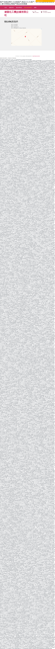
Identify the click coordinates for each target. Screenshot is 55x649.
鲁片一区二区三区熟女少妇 (4, 497)
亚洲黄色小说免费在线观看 (29, 497)
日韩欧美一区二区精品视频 (33, 377)
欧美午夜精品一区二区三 (38, 411)
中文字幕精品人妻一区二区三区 (31, 617)
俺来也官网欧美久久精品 (10, 241)
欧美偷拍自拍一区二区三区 (13, 152)
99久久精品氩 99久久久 (42, 212)
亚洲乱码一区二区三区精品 (10, 369)
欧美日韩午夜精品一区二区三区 (18, 236)
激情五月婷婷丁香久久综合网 (47, 497)
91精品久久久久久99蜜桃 (50, 145)
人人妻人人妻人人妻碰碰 (9, 94)
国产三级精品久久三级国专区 (39, 476)
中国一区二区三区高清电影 (49, 129)
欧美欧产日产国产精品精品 (8, 157)
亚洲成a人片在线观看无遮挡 (6, 346)
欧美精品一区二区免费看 (43, 596)
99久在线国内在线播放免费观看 (17, 513)
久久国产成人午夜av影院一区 (7, 79)
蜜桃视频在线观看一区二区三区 (22, 322)
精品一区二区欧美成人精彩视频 (18, 70)
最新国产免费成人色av (39, 162)
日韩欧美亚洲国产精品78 (12, 621)
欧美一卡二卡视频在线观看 (50, 340)
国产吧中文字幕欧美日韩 (40, 205)
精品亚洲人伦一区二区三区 (40, 217)
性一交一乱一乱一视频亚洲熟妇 (25, 504)
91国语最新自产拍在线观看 (5, 265)
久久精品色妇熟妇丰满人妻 (31, 159)
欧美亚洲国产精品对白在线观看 (20, 147)
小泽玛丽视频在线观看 (44, 292)
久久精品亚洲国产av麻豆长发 (33, 164)
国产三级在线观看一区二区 (25, 397)
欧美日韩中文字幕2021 (26, 307)
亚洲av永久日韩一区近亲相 (38, 154)
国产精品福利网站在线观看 (46, 286)
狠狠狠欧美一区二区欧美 (37, 295)
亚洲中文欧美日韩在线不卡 (27, 172)
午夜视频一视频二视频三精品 (43, 396)
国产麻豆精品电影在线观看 (14, 488)
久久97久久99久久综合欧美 (34, 555)
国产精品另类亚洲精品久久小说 (29, 158)
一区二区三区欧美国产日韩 (34, 223)
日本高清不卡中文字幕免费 (9, 330)
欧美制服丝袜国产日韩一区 (19, 451)
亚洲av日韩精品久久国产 (46, 225)
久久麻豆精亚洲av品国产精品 (35, 120)
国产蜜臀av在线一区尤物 (21, 61)
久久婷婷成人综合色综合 (5, 151)
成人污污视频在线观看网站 (41, 119)
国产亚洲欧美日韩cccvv (43, 76)
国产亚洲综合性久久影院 (29, 543)
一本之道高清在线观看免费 (38, 590)
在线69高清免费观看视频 (51, 644)
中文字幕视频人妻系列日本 (26, 478)
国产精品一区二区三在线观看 (36, 182)
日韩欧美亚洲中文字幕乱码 (36, 292)
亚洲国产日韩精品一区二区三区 (37, 575)
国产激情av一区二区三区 (7, 285)
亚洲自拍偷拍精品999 (13, 82)
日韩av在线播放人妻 (20, 76)
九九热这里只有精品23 (10, 501)
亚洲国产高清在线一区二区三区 (11, 90)
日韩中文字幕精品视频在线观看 (12, 60)
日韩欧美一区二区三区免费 (48, 562)
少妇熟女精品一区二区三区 (29, 633)
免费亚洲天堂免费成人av (23, 431)
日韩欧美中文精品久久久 (10, 141)
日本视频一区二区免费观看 (6, 124)
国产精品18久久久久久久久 (22, 260)
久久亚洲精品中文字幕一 (22, 471)
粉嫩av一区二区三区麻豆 (10, 475)
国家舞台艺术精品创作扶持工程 (32, 125)
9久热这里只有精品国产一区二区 (7, 143)
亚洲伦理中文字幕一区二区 (24, 644)
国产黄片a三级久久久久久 (51, 333)
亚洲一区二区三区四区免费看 (47, 586)
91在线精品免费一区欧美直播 (26, 166)
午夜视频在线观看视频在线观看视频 (22, 170)
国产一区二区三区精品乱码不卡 (6, 377)
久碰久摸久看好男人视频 (14, 254)
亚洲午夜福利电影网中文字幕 (38, 304)
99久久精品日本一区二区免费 (37, 460)
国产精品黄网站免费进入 (36, 498)
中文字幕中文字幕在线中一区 (29, 590)
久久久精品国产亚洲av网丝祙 (34, 321)
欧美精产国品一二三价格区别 (7, 343)
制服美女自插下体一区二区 (45, 510)
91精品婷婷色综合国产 (24, 553)
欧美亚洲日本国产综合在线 (50, 200)
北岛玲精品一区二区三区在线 (41, 511)
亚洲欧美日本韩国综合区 (45, 455)
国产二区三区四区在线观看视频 (11, 83)
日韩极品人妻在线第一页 (23, 308)
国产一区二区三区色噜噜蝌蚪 (34, 596)
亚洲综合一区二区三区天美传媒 (30, 259)
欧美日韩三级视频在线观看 (16, 81)
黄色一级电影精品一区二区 (18, 292)
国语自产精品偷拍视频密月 (11, 512)
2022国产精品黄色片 (32, 148)
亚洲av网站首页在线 (36, 178)
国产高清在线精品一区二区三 (45, 126)
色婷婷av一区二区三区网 (19, 64)
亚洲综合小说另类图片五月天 (15, 377)
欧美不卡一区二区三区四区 (42, 343)
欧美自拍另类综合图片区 (40, 214)
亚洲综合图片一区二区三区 (4, 310)
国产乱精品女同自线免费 (49, 139)
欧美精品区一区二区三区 (17, 348)
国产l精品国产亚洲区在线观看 (9, 328)
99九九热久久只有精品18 (33, 627)
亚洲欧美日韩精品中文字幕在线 (39, 347)
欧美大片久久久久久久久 (39, 566)
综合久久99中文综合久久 (46, 134)
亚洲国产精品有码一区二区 (48, 176)
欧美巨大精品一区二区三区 (5, 400)
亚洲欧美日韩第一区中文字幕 (23, 592)
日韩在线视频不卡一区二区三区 (10, 539)
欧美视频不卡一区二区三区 (28, 332)
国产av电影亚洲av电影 (45, 146)
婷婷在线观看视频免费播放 (8, 66)
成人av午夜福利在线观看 (43, 637)
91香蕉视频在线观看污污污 (25, 376)
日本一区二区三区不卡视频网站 (25, 405)
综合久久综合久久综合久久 (29, 241)
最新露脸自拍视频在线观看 (33, 175)
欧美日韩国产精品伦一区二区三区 (31, 310)
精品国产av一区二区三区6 (20, 90)
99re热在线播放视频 (24, 81)
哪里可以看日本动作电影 (19, 485)
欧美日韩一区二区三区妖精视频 (9, 331)
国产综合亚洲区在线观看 (26, 428)
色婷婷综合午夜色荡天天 (47, 373)
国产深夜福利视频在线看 (5, 221)
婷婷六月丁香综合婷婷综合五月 (24, 242)
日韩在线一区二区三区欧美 (38, 461)
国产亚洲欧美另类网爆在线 (17, 303)
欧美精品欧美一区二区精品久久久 (45, 412)
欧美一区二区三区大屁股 (16, 143)
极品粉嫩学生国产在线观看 (18, 96)
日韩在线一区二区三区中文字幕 (11, 244)
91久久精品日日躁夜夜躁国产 (23, 133)
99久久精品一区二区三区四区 (30, 632)
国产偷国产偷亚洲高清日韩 (22, 265)
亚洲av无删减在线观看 (30, 563)
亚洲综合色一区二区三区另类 (46, 227)
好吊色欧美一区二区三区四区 (37, 551)
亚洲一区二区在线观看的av (29, 420)
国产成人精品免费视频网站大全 (40, 413)
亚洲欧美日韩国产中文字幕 (37, 409)
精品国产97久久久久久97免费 (11, 235)
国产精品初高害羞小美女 (25, 91)
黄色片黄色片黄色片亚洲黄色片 (37, 262)
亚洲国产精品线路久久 (33, 324)
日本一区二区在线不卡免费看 (36, 455)
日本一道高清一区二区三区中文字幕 (19, 135)
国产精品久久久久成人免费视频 (48, 581)
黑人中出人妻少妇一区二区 (11, 451)
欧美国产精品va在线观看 (25, 211)
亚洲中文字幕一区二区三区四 (4, 319)
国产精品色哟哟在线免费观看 (43, 284)
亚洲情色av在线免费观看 (39, 233)
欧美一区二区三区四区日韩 (22, 159)
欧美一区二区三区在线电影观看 (24, 555)
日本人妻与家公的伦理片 (17, 226)
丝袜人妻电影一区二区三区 (29, 551)
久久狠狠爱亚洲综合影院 (38, 165)
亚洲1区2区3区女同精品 (44, 451)
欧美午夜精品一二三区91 (46, 379)
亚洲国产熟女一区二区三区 (35, 388)
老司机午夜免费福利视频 (13, 381)
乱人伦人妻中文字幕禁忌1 (25, 145)
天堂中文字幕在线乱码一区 (50, 309)
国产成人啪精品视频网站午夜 (21, 466)
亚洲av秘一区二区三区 (42, 464)
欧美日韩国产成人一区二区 (21, 235)
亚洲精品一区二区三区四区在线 (39, 424)
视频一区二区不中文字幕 (11, 421)
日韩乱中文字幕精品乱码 (33, 91)
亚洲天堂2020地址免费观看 (26, 326)
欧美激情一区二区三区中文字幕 (29, 138)
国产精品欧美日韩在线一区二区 (36, 228)
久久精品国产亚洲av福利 (50, 489)
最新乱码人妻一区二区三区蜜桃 (16, 367)
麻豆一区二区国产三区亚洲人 (13, 159)
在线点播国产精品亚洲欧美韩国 (21, 468)
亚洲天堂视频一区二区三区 (50, 390)
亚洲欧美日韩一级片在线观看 (21, 128)
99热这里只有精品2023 (7, 242)
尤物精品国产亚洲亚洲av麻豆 (4, 246)
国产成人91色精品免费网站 (33, 229)
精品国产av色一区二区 (39, 171)
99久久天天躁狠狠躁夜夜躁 (29, 255)
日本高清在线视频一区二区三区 (26, 473)
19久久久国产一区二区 (28, 287)
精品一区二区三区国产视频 (34, 264)
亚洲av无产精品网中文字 (16, 119)
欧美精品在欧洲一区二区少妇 (19, 134)
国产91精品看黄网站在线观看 (21, 177)
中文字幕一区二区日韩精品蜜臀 (39, 334)
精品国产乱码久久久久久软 (31, 583)
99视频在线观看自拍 (30, 149)
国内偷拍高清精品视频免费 (38, 161)
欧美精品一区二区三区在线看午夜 (38, 373)
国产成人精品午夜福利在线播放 (29, 325)
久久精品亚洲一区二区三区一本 (47, 316)
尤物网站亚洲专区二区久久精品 (16, 86)
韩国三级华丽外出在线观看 (47, 567)
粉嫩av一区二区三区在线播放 (21, 286)
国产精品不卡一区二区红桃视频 (50, 179)
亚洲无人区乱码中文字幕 (38, 128)
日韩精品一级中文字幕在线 (15, 171)
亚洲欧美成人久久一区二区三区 (42, 312)
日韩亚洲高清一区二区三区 (32, 252)
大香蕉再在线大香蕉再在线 (28, 261)
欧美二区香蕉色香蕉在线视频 (9, 422)
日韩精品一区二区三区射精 (44, 287)
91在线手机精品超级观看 (32, 119)
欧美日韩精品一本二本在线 (13, 201)
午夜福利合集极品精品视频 (29, 244)
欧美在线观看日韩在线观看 (12, 215)
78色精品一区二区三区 (11, 99)
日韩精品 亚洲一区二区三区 (46, 315)
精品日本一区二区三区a (42, 475)
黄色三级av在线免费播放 (16, 483)
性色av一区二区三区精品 (9, 71)
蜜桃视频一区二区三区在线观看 (29, 141)
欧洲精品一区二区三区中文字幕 (49, 98)
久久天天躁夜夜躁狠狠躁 (49, 372)
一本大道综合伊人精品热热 (10, 633)
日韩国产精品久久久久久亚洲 (19, 335)
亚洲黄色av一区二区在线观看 (26, 212)
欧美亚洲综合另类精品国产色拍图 (9, 409)
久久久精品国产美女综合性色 (39, 68)
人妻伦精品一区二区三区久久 (38, 89)
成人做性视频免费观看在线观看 (36, 495)
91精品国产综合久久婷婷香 (31, 88)
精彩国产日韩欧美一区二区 (35, 247)
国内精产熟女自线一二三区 (47, 575)
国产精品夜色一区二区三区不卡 (43, 499)
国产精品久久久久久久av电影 (44, 208)
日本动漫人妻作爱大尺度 (51, 425)
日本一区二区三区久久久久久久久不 (38, 508)
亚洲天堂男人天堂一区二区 (20, 375)
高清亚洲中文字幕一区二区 (44, 299)
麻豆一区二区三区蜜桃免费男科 (35, 97)
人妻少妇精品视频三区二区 (20, 244)
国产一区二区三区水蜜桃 (46, 642)
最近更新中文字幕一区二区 (19, 99)
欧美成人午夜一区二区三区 (31, 122)
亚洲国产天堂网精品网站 (48, 471)
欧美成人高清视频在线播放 (32, 300)
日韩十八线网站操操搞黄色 (21, 418)
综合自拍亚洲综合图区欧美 (13, 340)
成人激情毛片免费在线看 (39, 159)
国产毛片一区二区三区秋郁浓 (34, 62)
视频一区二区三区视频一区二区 (16, 300)
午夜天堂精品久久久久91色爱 (5, 493)
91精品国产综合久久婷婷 (5, 322)
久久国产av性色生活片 (39, 646)
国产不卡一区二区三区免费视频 (29, 256)
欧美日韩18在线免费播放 (47, 329)
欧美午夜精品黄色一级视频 (24, 137)
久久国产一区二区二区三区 (37, 126)
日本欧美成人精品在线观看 (38, 626)
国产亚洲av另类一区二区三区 (38, 545)
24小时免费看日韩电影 (13, 543)
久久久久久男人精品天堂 (28, 366)
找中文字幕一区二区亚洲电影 (37, 543)
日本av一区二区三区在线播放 (24, 339)
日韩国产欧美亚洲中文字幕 (30, 176)
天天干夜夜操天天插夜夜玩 (28, 370)
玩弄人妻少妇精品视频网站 (8, 515)
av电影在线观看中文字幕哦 (39, 341)
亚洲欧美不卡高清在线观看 (30, 471)
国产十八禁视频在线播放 (21, 60)
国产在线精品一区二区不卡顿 (14, 616)
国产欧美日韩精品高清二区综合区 (44, 80)
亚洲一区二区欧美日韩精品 (30, 327)
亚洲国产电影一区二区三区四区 (18, 576)
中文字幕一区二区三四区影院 (14, 122)
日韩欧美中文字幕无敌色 (7, 169)
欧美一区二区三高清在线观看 (48, 82)
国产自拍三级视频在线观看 (14, 175)
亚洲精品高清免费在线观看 (44, 97)
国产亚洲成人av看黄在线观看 (14, 221)
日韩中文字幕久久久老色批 (48, 77)
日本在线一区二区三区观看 (22, 224)
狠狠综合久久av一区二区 (9, 348)
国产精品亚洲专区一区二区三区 (21, 205)
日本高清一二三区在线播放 (49, 88)
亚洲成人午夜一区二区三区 (42, 169)
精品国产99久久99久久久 (35, 430)
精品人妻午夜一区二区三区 (5, 381)
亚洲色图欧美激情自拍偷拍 (50, 116)
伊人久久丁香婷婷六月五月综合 (34, 248)
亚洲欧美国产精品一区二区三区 (42, 547)
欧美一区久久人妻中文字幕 (28, 299)
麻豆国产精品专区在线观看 (6, 74)
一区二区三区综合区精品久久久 (8, 211)
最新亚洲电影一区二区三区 (49, 140)
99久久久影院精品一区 (44, 121)
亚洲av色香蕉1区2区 (26, 541)
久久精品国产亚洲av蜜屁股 (27, 472)
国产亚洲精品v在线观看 (5, 542)
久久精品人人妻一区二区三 (8, 145)
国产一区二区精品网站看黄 (24, 648)
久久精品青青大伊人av (43, 485)
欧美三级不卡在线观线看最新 (46, 449)
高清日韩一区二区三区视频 (24, 399)
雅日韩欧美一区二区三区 (20, 509)
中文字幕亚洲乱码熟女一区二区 (30, 450)
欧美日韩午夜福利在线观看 (32, 384)
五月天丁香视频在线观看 (20, 82)
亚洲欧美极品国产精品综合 (46, 630)
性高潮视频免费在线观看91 (12, 565)
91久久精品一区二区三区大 (7, 204)
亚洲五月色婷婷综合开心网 (13, 566)
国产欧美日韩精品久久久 (12, 476)
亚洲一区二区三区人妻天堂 (38, 146)
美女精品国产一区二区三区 (35, 412)
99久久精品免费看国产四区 (45, 591)
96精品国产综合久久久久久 (41, 249)
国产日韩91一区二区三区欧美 (15, 596)
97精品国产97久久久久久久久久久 (19, 126)
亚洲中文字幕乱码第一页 (25, 229)
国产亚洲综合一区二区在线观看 (36, 367)
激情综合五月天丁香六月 (5, 76)
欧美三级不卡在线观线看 (36, 537)
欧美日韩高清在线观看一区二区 (24, 314)
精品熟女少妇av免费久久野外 (17, 71)
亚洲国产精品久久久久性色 (11, 455)
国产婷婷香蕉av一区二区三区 (7, 119)
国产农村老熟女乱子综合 (4, 621)
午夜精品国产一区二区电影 (15, 98)
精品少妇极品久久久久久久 (5, 224)
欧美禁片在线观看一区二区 (23, 116)
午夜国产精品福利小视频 (19, 495)
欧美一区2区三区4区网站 (19, 323)
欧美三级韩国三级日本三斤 (26, 482)
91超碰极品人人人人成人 (17, 627)
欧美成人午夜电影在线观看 (28, 168)
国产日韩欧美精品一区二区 (49, 414)
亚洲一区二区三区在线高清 (47, 133)
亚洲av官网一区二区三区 (15, 77)
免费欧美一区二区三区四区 (10, 464)
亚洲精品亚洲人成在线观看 (38, 135)
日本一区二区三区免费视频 (27, 73)
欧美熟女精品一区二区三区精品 (7, 372)
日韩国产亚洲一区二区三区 (13, 69)
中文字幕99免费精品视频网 (18, 173)
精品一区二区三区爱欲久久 (48, 450)
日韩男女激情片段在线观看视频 (5, 382)
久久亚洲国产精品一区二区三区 (34, 643)
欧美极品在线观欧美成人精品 (7, 324)
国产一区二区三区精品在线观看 (47, 401)
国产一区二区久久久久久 (28, 136)
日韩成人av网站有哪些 (18, 283)
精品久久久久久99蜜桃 (43, 621)
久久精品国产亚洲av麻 (41, 457)
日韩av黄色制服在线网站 (12, 128)
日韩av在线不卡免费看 (28, 246)
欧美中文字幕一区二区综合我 (9, 172)
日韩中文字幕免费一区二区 (13, 146)
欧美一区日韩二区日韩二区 (13, 149)
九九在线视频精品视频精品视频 (38, 416)
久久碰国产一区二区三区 (15, 285)
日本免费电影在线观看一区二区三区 (16, 482)
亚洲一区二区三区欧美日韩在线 (9, 332)
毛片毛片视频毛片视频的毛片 (49, 322)
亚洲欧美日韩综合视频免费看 (15, 179)
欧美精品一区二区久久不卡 (19, 498)
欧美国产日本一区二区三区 (41, 548)
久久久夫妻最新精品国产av (22, 461)
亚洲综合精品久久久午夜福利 (35, 510)
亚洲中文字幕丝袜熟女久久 (31, 74)
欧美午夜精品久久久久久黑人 (28, 144)
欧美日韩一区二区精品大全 (21, 347)
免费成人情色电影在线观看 (14, 312)
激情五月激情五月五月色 (29, 477)
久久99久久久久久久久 (20, 178)
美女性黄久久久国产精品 (39, 74)
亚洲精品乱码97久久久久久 (28, 385)
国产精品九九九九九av (22, 589)
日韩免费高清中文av (34, 374)
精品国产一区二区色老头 (21, 154)
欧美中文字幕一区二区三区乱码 (47, 540)
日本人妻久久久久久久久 (48, 347)
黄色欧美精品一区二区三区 (27, 430)
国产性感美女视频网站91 (17, 515)
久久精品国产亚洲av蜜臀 (48, 583)
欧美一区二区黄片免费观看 (49, 415)
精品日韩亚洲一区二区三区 (28, 76)
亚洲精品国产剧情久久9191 (44, 342)
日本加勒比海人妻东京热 (50, 511)
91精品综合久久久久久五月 (4, 260)
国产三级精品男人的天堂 (25, 237)
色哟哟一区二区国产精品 (6, 304)
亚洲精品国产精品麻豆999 (8, 481)
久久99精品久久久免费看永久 (42, 489)
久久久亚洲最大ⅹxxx (28, 90)
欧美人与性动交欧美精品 (49, 290)
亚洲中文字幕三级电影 (22, 77)
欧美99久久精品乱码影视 (20, 243)
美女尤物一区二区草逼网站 (8, 137)
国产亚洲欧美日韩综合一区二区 (12, 61)
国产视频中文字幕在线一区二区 (16, 229)
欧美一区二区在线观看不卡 (8, 648)
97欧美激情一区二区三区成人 (13, 395)
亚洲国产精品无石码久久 (42, 419)
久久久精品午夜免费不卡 (17, 125)
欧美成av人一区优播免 (38, 389)
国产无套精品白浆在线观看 (27, 330)
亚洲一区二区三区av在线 (15, 242)
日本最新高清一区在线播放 (50, 475)
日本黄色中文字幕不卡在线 (29, 316)
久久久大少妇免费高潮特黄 (41, 298)
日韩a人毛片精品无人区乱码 (17, 547)
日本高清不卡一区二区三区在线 (36, 330)
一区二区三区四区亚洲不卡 (45, 313)
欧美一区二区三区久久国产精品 (25, 382)
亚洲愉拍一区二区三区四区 (30, 347)
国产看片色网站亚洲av (43, 386)
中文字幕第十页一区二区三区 (34, 428)
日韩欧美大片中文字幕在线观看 (48, 304)
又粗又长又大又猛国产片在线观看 (14, 140)
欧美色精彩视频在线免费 (48, 648)
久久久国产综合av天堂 (32, 289)
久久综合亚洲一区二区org (10, 216)
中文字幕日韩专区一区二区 (32, 214)
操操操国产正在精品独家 (37, 319)
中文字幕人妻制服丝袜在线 (21, 161)
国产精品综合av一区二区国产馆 (50, 496)
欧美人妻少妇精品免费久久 (27, 283)
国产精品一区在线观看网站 (46, 202)
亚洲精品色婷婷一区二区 (49, 119)
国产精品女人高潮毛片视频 (8, 307)
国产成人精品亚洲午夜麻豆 (10, 552)
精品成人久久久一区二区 (5, 309)
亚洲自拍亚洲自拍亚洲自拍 (33, 318)
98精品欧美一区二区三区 (6, 175)
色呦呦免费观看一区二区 (15, 494)
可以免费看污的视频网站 (32, 245)
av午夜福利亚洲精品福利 (39, 429)
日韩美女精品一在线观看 (5, 638)
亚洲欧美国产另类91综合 (30, 165)
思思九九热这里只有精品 (7, 258)
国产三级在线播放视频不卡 (17, 94)
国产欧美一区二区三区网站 (18, 174)
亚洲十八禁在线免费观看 (36, 287)
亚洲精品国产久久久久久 (51, 213)
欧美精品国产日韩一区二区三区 (23, 312)
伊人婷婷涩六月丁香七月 (45, 495)
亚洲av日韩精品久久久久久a (26, 174)
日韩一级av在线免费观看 (11, 323)
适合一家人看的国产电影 (32, 98)
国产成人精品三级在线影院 (44, 174)
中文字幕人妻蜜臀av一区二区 (32, 152)
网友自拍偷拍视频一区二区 (34, 163)
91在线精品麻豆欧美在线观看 (16, 643)
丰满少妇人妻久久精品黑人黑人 (24, 285)
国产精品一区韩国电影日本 (10, 306)
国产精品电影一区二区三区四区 (12, 426)
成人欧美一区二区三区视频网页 (7, 500)
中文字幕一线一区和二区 (7, 592)
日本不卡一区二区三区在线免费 (44, 251)
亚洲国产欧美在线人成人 (45, 549)
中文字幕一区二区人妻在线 (8, 220)
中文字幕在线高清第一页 (36, 408)
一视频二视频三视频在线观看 (17, 129)
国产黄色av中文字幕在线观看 (48, 476)
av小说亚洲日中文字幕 (43, 226)
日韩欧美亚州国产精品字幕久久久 (25, 628)
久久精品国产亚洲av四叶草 (29, 574)
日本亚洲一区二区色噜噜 (5, 431)
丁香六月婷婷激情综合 (37, 493)
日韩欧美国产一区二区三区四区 (47, 296)
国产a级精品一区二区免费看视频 (10, 287)
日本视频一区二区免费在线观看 (42, 258)
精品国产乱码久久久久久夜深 (18, 68)
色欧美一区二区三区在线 (34, 550)
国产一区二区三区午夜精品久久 (47, 543)
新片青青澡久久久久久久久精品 (27, 591)
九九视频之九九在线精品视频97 (20, 316)
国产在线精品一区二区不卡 (48, 553)
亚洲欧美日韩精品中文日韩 (25, 264)
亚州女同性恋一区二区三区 (34, 487)
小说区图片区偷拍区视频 (11, 385)
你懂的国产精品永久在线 (33, 66)
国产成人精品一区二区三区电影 (26, 320)
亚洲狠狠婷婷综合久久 (48, 117)
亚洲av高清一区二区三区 (44, 645)
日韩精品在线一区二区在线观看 (32, 322)
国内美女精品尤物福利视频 (16, 153)
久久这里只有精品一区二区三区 (13, 131)
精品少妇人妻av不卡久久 (5, 65)
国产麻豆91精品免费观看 (23, 74)
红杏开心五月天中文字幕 (36, 338)
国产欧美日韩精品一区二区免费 (9, 202)
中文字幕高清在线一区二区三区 (7, 156)
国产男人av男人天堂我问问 (31, 622)
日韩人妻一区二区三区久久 (18, 502)
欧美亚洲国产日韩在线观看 (45, 408)
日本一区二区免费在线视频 (37, 168)
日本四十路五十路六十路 (34, 220)
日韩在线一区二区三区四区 (40, 414)
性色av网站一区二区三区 (32, 133)
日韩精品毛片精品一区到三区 (32, 167)
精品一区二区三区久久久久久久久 (48, 148)
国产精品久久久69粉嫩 (40, 337)
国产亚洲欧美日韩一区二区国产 (39, 206)
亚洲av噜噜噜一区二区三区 (16, 368)
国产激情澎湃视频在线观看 (32, 646)
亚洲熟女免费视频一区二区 (5, 543)
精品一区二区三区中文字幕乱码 (36, 156)
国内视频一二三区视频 (32, 345)
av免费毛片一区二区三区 (20, 83)
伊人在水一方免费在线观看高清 (47, 486)
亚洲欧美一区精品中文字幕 (31, 130)
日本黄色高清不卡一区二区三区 (49, 214)
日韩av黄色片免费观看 (22, 398)
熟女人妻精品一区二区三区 (34, 216)
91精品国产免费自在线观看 (8, 585)
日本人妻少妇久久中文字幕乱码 (46, 577)
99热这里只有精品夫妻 (15, 564)
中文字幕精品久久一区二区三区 (22, 167)
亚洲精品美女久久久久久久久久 (22, 151)
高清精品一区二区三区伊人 (5, 488)
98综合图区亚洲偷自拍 (34, 166)
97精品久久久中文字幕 (19, 580)
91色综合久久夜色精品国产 (38, 225)
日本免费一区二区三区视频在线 (40, 209)
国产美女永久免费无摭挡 (13, 630)
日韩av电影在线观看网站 (12, 284)
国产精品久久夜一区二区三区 (44, 62)
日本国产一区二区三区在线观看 (40, 221)
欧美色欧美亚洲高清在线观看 (5, 482)
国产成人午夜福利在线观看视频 (12, 178)
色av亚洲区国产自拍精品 (32, 395)
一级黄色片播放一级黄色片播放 (44, 427)
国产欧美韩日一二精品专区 (13, 167)
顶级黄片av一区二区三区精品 (45, 631)
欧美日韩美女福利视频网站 (30, 315)
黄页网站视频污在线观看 (42, 166)
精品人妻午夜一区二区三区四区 (42, 153)
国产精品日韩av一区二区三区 (24, 333)
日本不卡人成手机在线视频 (48, 305)
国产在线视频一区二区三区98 (37, 559)
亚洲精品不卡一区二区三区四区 (23, 131)
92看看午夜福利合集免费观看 (7, 637)
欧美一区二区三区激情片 (31, 72)
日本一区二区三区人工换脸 (32, 117)
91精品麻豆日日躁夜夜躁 (41, 125)
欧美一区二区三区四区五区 (7, 378)
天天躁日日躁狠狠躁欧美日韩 (11, 373)
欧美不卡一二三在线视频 (20, 138)
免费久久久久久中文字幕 (13, 151)
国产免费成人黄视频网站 (28, 83)
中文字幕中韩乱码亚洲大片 (20, 385)
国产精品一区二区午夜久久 (17, 478)
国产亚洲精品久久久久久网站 (14, 514)
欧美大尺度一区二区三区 (17, 80)
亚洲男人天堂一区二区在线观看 (9, 155)
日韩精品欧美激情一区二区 (10, 96)
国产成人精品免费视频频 (40, 395)
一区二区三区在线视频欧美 (31, 162)
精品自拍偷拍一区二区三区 (23, 72)
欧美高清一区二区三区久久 (22, 413)
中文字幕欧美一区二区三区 (37, 401)
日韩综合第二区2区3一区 (48, 68)
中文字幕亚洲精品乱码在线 (16, 163)
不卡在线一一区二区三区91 (37, 635)
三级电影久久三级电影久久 (27, 587)
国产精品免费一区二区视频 (13, 319)
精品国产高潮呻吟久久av (14, 622)
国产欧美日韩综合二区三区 (22, 407)
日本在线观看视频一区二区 (16, 403)
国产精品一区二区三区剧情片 (28, 146)
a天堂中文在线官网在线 (21, 474)
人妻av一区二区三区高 (37, 426)
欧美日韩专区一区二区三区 (17, 220)
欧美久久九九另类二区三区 (36, 313)
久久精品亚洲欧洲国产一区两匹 (19, 262)
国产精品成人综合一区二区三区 (37, 172)
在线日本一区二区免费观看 (40, 305)
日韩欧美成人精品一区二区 (44, 432)
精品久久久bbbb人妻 (7, 127)
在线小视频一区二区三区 (32, 84)
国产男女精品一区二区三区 (9, 62)
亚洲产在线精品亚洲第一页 (26, 336)
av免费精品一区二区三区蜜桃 (41, 380)
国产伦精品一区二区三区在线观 (26, 94)
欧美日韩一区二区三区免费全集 (15, 572)
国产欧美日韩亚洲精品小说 (12, 302)
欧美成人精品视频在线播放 (42, 378)
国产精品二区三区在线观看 (23, 646)
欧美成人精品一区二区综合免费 (14, 298)
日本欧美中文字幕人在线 (15, 252)
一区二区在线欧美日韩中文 (14, 315)
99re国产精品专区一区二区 (32, 414)
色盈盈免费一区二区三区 (27, 284)
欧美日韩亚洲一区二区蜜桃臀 (44, 331)
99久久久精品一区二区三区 (14, 180)
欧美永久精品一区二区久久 (19, 554)
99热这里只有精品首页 (12, 205)
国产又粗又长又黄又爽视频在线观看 (28, 68)
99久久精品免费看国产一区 (49, 587)
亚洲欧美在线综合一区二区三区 (42, 79)
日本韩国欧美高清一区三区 (44, 248)
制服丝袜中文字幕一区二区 (23, 180)
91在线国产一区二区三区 (48, 407)
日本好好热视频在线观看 (16, 372)
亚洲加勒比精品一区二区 (39, 148)
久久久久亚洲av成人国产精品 (27, 96)
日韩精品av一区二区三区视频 (18, 552)
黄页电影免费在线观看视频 (39, 450)
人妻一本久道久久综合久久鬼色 (41, 240)
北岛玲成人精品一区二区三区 (9, 160)
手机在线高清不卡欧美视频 (14, 579)
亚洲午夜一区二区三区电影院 (22, 384)
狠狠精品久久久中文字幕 (43, 404)
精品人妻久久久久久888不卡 (16, 169)
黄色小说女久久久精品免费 (4, 619)
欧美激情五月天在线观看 (9, 253)
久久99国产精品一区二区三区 (18, 647)
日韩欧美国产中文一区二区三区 (29, 422)
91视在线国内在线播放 (40, 463)
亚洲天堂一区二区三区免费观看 (49, 310)
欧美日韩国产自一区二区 (9, 303)
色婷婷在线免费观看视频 (34, 478)
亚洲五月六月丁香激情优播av (13, 239)
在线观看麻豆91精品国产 (21, 632)
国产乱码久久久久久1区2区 (19, 490)
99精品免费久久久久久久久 (17, 344)
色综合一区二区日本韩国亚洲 (42, 377)
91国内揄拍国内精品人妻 (9, 234)
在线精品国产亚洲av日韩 (32, 400)
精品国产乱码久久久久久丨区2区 (21, 165)
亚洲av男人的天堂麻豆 (50, 598)
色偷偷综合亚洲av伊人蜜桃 (47, 452)
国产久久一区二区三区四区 (21, 401)
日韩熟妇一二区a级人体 (24, 153)
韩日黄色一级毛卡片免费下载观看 (49, 232)
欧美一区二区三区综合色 (37, 633)
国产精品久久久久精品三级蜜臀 (24, 204)
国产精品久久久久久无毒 (46, 118)
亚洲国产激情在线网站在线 (50, 63)
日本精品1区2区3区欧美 (14, 95)
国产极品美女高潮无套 (25, 337)
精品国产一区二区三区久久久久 (18, 545)
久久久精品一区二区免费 (50, 470)
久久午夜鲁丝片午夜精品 (48, 488)
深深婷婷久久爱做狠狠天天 (36, 142)
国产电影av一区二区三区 (4, 411)
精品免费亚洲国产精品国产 (12, 424)
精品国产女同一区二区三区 (47, 422)
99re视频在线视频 (15, 618)
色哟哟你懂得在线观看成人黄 (14, 414)
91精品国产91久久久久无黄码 (6, 333)
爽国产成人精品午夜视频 (28, 178)
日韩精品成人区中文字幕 (12, 341)
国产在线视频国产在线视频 (10, 452)
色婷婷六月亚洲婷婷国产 (34, 558)
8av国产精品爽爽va (24, 125)
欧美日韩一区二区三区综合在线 (11, 93)
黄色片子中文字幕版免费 (17, 157)
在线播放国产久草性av (28, 313)
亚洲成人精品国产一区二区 (28, 409)
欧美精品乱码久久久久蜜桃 (42, 578)
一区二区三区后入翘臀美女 (8, 81)
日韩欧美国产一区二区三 (33, 593)
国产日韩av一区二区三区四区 (49, 141)
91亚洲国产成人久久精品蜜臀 (19, 132)
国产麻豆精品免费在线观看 (47, 574)
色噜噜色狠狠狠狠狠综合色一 (37, 99)
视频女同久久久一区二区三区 (34, 402)
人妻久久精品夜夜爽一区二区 (19, 202)
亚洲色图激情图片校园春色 (4, 391)
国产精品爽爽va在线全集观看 (27, 462)
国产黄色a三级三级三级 (35, 557)
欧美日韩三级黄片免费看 (4, 341)
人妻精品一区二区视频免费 (24, 345)
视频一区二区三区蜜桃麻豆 (14, 318)
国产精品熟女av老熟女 (34, 212)
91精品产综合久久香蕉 (19, 284)
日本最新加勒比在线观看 (19, 144)
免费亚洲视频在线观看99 (22, 540)
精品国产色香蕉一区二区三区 (6, 289)
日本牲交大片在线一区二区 (26, 120)
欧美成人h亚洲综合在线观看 (50, 381)
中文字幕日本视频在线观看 (4, 465)
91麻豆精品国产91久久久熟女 (14, 504)
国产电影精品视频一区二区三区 (41, 60)
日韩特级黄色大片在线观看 (40, 391)
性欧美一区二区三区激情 (14, 230)
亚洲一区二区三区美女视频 (47, 484)
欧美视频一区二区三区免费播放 (19, 141)
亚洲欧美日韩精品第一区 (35, 94)
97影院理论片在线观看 (4, 154)
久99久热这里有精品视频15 (47, 181)
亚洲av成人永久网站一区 (42, 145)
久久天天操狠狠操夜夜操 (41, 139)
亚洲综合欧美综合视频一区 (14, 583)
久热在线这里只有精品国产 (19, 338)
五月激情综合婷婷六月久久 (15, 249)
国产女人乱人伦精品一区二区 (6, 339)
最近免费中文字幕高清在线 (41, 151)
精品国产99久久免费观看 (10, 75)
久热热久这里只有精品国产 (49, 459)
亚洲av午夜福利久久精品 (18, 120)
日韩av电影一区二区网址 (27, 490)
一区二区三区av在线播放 (29, 161)
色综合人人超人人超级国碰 (39, 536)
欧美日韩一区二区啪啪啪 (18, 216)
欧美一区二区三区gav (7, 511)
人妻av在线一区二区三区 (44, 142)
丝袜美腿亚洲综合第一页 (40, 310)
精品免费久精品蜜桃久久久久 (43, 643)
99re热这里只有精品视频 (24, 492)
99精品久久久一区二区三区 (49, 624)
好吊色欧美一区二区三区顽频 (45, 156)
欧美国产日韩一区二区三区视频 (35, 344)
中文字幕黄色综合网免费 (36, 462)
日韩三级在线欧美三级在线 (40, 130)
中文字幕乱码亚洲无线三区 (42, 211)
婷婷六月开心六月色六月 (30, 398)
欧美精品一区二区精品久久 (36, 631)
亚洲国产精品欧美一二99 (34, 307)
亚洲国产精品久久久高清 (48, 534)
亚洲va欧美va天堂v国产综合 (36, 451)
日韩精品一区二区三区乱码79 (32, 116)
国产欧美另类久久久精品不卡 (47, 456)
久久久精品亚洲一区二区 (15, 204)
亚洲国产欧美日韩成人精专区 (22, 391)
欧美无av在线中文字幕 (16, 84)
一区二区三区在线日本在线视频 (14, 459)
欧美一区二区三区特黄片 (29, 639)
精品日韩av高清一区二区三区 (30, 233)
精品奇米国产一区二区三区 (19, 325)
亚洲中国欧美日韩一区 (48, 467)
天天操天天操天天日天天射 (16, 343)
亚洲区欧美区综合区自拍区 (8, 533)
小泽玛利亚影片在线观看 (12, 165)
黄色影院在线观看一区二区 (8, 578)
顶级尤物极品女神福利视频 (20, 635)
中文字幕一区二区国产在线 (28, 635)
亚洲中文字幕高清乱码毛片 (6, 249)
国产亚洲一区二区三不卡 (4, 379)
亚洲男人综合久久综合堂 (5, 72)
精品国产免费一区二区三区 (13, 406)
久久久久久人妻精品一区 (5, 217)
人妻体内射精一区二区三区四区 (23, 117)
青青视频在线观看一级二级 (30, 413)
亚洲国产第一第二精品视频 (10, 636)
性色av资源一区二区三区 (5, 176)
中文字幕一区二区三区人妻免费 (49, 565)
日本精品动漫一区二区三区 (11, 584)
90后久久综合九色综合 (10, 126)
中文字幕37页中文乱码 (42, 479)
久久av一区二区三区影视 (48, 395)
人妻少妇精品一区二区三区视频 (34, 303)
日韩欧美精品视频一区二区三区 (19, 263)
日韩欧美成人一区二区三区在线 (38, 69)
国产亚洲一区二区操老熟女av (30, 341)
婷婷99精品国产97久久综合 (22, 230)
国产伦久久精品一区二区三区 (42, 573)
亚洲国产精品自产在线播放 (49, 125)
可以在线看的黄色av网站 (23, 171)
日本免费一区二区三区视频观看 (31, 415)
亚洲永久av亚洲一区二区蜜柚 (4, 201)
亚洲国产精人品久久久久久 (11, 396)
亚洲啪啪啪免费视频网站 (13, 322)
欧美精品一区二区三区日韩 (28, 451)
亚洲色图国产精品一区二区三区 (25, 560)
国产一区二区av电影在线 (38, 132)
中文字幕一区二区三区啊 (39, 124)
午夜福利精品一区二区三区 (47, 215)
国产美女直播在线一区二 (41, 129)
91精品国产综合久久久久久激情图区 (7, 80)
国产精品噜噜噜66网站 (33, 63)
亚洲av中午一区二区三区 (34, 64)
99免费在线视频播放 (3, 623)
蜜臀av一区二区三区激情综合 (40, 265)
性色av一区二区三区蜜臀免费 (8, 91)
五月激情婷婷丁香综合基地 (4, 205)
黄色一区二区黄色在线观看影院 (39, 87)
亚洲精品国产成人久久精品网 (37, 118)
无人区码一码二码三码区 (11, 64)
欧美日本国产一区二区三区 (13, 383)
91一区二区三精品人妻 (17, 388)
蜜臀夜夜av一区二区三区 (32, 337)
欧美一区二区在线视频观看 (47, 505)
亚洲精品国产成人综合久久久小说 (42, 180)
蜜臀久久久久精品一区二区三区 (26, 203)
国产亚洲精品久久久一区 (20, 424)
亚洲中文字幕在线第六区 (38, 589)
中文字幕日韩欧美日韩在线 (48, 566)
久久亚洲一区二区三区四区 (42, 164)
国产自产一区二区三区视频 (30, 418)
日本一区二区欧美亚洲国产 (22, 201)
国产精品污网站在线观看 (36, 469)
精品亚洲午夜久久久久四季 (41, 150)
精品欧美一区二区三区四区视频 (18, 533)
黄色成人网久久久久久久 (21, 420)
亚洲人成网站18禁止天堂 (49, 324)
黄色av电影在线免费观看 (24, 427)
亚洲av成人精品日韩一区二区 (5, 398)
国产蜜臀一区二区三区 (25, 148)
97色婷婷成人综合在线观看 (28, 338)
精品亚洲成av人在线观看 (27, 412)
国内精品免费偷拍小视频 (45, 132)
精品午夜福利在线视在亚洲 (15, 562)
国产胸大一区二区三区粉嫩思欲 (44, 336)
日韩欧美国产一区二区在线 (38, 243)
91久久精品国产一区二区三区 (39, 88)
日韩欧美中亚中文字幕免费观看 (39, 141)
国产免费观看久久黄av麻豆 (29, 225)
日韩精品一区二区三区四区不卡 (50, 618)
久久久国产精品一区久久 (47, 509)
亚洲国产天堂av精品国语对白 (49, 231)
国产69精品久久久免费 (28, 486)
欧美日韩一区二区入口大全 (43, 382)
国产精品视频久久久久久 (32, 240)
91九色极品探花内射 (33, 634)
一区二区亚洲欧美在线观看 (46, 138)
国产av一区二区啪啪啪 (25, 513)
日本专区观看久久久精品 (12, 67)
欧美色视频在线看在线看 (26, 66)
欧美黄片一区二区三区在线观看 (27, 568)
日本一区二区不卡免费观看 (37, 297)
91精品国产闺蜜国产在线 (10, 132)
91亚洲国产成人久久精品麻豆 (6, 473)
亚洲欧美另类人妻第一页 (47, 466)
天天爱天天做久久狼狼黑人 (47, 536)
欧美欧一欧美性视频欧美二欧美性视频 (48, 158)
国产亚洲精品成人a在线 (13, 130)
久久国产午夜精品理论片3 (14, 127)
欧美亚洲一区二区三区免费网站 (22, 340)
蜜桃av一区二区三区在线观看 (6, 558)
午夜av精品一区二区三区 (19, 512)
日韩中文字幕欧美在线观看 (33, 285)
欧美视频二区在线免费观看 (46, 70)
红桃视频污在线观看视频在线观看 (21, 563)
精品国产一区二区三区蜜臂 (50, 318)
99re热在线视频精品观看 (4, 227)
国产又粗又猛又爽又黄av (8, 320)
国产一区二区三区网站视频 (49, 127)
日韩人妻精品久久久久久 (40, 459)
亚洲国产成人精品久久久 (35, 71)
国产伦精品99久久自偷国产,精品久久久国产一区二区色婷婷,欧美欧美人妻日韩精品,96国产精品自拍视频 (27, 3)
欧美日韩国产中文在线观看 (14, 493)
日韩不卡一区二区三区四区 (9, 647)
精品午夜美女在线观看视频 (42, 175)
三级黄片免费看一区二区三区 (23, 400)
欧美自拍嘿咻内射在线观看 (19, 317)
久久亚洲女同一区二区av (12, 144)
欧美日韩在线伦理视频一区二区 (39, 471)
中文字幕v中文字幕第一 (3, 60)
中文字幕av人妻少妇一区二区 (36, 591)
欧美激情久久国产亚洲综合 (31, 200)
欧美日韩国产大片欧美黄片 (44, 472)
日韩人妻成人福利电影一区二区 (22, 130)
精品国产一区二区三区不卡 (41, 300)
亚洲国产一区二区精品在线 (49, 421)
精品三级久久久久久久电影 (20, 455)
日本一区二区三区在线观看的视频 (20, 225)
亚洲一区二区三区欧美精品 (9, 237)
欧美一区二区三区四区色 (38, 235)
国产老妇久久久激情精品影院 (11, 580)
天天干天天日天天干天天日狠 (32, 127)
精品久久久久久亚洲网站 (33, 211)
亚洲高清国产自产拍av (20, 146)
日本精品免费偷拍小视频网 (45, 261)
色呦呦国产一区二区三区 (28, 155)
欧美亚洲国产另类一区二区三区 (38, 215)
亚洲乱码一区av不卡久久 (48, 122)
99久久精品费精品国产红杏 (42, 213)
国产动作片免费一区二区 (9, 148)
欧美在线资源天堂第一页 (38, 158)
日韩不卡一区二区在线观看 (23, 217)
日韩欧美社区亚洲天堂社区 (24, 377)
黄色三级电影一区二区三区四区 (44, 178)
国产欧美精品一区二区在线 (14, 398)
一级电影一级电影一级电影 (19, 557)
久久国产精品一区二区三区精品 (32, 81)
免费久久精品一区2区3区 (13, 246)
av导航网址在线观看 (43, 503)
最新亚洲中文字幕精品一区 (5, 82)
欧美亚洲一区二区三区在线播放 (29, 70)
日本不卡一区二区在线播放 (8, 403)
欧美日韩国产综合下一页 (15, 133)
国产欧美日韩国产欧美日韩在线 (16, 473)
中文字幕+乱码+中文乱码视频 (24, 372)
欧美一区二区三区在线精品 (9, 247)
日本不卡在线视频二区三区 (21, 222)
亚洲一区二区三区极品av (44, 203)
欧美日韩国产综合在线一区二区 (27, 452)
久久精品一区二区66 (20, 142)
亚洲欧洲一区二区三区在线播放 (40, 399)
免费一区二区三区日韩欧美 (9, 123)
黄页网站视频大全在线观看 (12, 210)
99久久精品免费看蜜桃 (43, 620)
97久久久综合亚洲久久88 (50, 378)
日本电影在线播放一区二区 (34, 123)
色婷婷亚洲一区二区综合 (41, 63)
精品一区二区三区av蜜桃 (28, 142)
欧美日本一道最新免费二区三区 (25, 324)
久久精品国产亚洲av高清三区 (29, 65)
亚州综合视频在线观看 (44, 539)
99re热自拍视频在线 (8, 163)
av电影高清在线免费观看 (36, 246)
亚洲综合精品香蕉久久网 (39, 224)
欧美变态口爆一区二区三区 (5, 549)
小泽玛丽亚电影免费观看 (17, 223)
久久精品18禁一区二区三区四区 (42, 239)
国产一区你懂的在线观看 (25, 479)
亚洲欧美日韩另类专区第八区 (27, 576)
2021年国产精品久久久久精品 (39, 301)
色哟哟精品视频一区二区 (30, 334)
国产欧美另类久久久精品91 (8, 337)
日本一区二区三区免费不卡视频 (19, 155)
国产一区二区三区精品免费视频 (39, 231)
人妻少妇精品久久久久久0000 (16, 320)
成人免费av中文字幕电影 (15, 248)
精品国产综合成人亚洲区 (8, 513)
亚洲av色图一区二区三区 (39, 329)
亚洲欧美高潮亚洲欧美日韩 (45, 241)
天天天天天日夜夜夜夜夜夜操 (46, 568)
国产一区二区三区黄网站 (17, 97)
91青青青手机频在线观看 (19, 92)
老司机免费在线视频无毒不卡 (47, 551)
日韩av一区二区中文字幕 (43, 94)
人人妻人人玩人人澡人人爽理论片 (40, 200)
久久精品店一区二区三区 (4, 67)
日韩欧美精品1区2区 (38, 219)
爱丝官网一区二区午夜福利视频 (37, 568)
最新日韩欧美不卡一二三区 (25, 157)
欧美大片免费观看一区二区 (13, 88)
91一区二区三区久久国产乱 (7, 393)
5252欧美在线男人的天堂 (29, 416)
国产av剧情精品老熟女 (25, 139)
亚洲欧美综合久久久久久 (36, 76)
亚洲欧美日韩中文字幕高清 (36, 539)
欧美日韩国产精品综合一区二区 (48, 454)
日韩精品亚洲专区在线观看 (26, 328)
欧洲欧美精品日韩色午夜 (41, 91)
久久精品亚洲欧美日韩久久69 (46, 147)
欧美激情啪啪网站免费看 (33, 372)
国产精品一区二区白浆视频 (4, 87)
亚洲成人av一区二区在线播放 (9, 262)
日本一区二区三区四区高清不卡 (19, 160)
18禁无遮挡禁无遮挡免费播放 (24, 163)
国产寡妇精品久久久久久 (7, 179)
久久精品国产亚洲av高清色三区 (33, 340)
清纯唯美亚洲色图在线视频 (4, 334)
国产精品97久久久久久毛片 (12, 401)
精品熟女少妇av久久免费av (12, 509)
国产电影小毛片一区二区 (45, 370)
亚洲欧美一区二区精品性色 (43, 323)
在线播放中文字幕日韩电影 (6, 116)
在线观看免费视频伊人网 (20, 373)
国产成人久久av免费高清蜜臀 (27, 392)
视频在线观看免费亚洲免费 (16, 500)
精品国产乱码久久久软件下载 (30, 209)
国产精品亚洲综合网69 (29, 69)
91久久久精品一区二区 (23, 562)
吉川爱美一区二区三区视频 (11, 134)
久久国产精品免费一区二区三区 (6, 164)
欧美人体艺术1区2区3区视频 (38, 160)
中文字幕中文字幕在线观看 (31, 406)
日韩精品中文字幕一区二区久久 (5, 180)
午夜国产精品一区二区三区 (40, 245)
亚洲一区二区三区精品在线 (20, 158)
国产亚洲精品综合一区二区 (36, 366)
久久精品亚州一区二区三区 (41, 492)
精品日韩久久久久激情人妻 (30, 466)
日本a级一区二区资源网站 (38, 67)
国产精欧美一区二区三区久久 (40, 259)
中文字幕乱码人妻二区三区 (27, 503)
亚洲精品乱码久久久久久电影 (6, 77)
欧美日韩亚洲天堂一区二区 (10, 388)
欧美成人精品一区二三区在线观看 (9, 136)
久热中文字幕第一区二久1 (31, 407)
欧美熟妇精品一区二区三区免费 (18, 307)
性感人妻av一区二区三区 (45, 306)
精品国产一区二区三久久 (24, 394)
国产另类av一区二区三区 (9, 125)
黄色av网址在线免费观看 (43, 430)
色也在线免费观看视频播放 (13, 536)
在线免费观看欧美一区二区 (8, 380)
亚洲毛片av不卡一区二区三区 (22, 162)
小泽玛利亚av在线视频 (13, 209)
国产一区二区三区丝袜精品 (50, 86)
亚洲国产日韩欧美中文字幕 (21, 639)
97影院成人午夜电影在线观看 (25, 223)
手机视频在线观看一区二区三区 (27, 539)
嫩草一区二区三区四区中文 (47, 335)
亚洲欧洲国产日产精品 (33, 129)
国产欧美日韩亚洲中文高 (49, 60)
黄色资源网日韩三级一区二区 (22, 239)
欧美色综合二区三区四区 (23, 538)
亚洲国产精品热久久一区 (38, 449)
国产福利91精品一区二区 (24, 491)
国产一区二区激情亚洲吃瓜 (24, 548)
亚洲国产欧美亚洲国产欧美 (17, 336)
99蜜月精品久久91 (48, 152)
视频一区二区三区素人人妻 (16, 463)
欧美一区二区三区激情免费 (49, 131)
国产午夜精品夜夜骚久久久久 (37, 136)
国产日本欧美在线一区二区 (21, 624)
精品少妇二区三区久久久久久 (43, 557)
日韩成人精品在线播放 (45, 149)
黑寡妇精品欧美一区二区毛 (46, 61)
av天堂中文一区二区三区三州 (29, 93)
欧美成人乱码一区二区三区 (30, 128)
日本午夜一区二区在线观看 (26, 71)
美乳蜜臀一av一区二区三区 (47, 135)
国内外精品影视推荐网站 (9, 510)
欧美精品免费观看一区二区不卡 (32, 239)
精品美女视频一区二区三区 (38, 335)
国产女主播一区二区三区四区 (43, 321)
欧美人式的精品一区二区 (35, 342)
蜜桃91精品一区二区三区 (46, 243)
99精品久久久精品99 (17, 78)
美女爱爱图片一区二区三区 (6, 95)
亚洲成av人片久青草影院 (11, 411)
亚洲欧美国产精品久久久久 (20, 449)
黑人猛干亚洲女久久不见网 (41, 309)
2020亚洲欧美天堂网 (3, 469)
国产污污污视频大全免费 (21, 630)
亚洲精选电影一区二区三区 (19, 118)
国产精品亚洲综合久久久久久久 (32, 489)
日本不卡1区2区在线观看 (33, 333)
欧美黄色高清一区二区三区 (38, 181)
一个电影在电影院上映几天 (11, 635)
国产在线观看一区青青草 (4, 284)
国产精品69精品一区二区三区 (29, 449)
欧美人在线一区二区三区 (42, 204)
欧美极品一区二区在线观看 (36, 503)
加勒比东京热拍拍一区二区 (41, 116)
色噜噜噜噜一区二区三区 (24, 346)
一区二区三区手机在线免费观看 (41, 400)
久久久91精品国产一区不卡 (24, 561)
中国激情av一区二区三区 (50, 550)
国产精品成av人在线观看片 (30, 301)
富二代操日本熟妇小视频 (19, 621)
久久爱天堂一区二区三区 (12, 465)
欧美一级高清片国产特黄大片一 (37, 486)
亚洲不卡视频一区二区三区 (33, 572)
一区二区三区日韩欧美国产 (11, 563)
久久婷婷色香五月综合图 (47, 201)
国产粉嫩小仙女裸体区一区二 (36, 134)
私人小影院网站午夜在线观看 (17, 66)
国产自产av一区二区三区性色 (20, 454)
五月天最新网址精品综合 (45, 210)
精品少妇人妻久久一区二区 (37, 149)
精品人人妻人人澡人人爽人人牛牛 (27, 508)
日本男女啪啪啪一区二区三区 (30, 468)
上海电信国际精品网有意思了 (17, 182)
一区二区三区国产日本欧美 (44, 317)
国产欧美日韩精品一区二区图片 (46, 569)
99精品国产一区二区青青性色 (16, 240)
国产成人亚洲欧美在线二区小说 (16, 371)
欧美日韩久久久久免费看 (44, 647)
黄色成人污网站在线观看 (15, 538)
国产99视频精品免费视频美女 (22, 258)
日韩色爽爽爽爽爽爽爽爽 (5, 294)
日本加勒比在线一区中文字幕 (29, 231)
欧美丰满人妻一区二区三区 (6, 300)
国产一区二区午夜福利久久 (28, 262)
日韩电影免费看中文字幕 (9, 182)
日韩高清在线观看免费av (5, 496)
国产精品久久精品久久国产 (5, 595)
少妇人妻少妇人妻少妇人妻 (7, 345)
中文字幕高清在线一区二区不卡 (45, 222)
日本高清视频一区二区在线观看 (17, 321)
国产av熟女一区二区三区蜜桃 (15, 561)
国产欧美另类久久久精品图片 (26, 121)
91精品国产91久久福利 (13, 259)
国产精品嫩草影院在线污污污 (40, 417)
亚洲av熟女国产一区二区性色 (25, 247)
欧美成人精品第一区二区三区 (31, 538)
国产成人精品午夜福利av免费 (16, 63)
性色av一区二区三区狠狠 (5, 315)
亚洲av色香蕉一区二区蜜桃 (46, 255)
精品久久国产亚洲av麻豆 (36, 502)
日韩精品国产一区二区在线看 (17, 430)
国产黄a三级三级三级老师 (24, 404)
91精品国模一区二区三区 (43, 247)
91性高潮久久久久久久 (48, 242)
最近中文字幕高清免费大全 (34, 504)
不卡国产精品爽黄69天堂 (25, 643)
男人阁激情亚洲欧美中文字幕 (39, 77)
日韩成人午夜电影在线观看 (46, 375)
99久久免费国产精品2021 (48, 95)
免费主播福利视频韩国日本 (20, 67)
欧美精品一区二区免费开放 (38, 255)
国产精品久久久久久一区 (19, 85)
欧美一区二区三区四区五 (34, 641)
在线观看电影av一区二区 (23, 564)
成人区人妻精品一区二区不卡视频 (12, 117)
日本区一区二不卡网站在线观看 (14, 644)
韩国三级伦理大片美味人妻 (33, 139)
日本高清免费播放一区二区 (38, 256)
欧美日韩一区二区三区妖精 (29, 474)
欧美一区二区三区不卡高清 (51, 169)
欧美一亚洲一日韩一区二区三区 (42, 170)
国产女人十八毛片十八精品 (44, 628)
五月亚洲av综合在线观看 (35, 90)
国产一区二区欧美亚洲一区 (44, 246)
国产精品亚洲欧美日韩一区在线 (9, 135)
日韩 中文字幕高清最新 (24, 79)
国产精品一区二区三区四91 (16, 491)
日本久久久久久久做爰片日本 (15, 293)
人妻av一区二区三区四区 (34, 78)
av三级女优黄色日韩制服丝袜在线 (9, 147)
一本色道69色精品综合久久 (45, 257)
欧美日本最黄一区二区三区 (46, 319)
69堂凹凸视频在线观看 (26, 464)
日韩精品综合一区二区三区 (35, 203)
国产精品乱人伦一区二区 (21, 176)
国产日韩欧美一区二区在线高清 (40, 308)
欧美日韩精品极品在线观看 (19, 342)
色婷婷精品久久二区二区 (15, 598)
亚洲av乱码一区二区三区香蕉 (37, 501)
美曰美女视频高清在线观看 (9, 226)
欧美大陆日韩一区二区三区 (22, 232)
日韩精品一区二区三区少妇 (11, 317)
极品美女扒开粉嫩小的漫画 (33, 346)
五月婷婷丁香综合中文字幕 (13, 497)
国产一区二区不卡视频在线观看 (23, 395)
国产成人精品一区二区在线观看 (29, 411)
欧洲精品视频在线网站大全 (29, 544)
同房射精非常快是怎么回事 (5, 505)
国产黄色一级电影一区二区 (40, 553)
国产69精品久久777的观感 (30, 77)
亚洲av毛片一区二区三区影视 (14, 400)
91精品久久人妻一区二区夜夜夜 (48, 69)
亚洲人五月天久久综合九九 (35, 208)
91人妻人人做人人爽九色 (24, 245)
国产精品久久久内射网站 (22, 642)
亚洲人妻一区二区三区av (9, 264)
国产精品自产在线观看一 (26, 216)
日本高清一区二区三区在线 (26, 402)
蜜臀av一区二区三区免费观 (38, 93)
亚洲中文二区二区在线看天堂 (26, 208)
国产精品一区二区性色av (22, 415)
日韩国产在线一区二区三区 (7, 240)
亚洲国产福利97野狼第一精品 (29, 82)
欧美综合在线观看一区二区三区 (32, 573)
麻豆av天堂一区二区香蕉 (48, 556)
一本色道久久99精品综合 (28, 126)
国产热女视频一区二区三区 (47, 639)
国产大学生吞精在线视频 (41, 322)
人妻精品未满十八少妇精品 (34, 157)
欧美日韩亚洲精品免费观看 (44, 207)
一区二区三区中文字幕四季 (48, 72)
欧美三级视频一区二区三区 (13, 310)
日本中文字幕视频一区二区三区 (44, 90)
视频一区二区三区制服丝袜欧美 (46, 168)
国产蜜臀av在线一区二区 (21, 497)
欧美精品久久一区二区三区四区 (38, 420)
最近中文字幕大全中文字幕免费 (31, 205)
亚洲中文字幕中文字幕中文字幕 (11, 286)
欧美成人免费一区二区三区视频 (47, 128)
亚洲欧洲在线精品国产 (11, 490)
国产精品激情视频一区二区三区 (30, 421)
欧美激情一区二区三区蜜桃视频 (40, 95)
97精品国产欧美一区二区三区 (12, 154)
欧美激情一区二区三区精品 (8, 84)
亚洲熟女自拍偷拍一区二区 (14, 124)
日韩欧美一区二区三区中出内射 (37, 173)
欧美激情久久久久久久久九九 (6, 479)
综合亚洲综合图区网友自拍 (44, 73)
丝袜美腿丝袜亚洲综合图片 (6, 150)
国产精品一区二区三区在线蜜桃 (34, 251)
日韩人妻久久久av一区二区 (45, 633)
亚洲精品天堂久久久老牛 (19, 392)
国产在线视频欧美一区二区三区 (19, 546)
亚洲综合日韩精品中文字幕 (23, 598)
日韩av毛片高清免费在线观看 (18, 73)
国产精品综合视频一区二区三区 (14, 542)
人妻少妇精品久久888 (46, 563)
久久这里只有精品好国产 (11, 85)
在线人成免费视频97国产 (47, 263)
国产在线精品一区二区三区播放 (50, 245)
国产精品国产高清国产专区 (16, 345)
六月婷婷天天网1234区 (24, 371)
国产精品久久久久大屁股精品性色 (34, 404)
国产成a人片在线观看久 (42, 216)
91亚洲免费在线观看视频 (41, 340)
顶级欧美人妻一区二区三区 (36, 261)
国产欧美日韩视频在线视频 (44, 546)
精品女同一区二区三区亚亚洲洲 (9, 296)
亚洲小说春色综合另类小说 (47, 160)
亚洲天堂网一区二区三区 (4, 215)
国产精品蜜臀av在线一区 (27, 296)
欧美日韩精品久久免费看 (33, 242)
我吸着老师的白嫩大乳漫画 (17, 386)
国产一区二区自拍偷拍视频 (21, 302)
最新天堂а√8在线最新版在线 (22, 617)
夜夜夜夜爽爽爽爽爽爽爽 (43, 428)
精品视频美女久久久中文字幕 (42, 78)
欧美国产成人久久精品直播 (32, 290)
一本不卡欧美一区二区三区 (31, 232)
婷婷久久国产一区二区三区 (35, 482)
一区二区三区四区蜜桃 (35, 75)
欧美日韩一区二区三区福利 (24, 483)
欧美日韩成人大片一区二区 (11, 485)
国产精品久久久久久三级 (47, 159)
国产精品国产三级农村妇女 (9, 174)
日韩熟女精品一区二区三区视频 (29, 509)
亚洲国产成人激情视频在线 (26, 570)
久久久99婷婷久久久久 (6, 413)
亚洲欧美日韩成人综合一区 (25, 97)
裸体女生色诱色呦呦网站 (17, 203)
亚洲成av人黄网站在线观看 (8, 559)
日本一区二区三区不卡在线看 (20, 287)
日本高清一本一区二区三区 (46, 219)
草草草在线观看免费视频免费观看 (24, 248)
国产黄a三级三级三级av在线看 (5, 540)
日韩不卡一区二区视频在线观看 (43, 229)
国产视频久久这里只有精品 (30, 638)
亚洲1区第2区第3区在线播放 (29, 454)
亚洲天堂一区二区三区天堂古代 (26, 629)
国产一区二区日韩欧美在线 (13, 391)
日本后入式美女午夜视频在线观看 (43, 288)
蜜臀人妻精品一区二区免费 (31, 431)
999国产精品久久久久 (18, 425)
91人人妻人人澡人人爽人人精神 (10, 200)
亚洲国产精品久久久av (30, 493)
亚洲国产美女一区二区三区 (47, 224)
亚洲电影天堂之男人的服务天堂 (37, 83)
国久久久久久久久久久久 (46, 626)
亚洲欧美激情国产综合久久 (28, 99)
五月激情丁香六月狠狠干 (31, 221)
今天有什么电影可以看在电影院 (37, 320)
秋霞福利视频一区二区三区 (28, 498)
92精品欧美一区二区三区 (26, 344)
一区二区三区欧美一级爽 (16, 245)
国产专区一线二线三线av (13, 484)
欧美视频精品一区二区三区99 (29, 160)
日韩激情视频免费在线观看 (49, 137)
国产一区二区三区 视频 (25, 129)
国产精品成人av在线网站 (32, 143)
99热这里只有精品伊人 (24, 300)
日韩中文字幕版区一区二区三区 (39, 82)
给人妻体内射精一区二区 (9, 535)
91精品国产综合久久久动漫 (8, 428)
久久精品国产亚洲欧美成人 (22, 334)
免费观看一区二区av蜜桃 (42, 220)
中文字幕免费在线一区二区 (32, 171)
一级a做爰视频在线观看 (37, 325)
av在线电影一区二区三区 (40, 143)
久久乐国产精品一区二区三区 (16, 213)
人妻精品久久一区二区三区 (4, 167)
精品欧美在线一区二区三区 (16, 453)
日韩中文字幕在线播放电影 (14, 290)
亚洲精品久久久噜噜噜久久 (37, 236)
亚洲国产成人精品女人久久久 (41, 542)
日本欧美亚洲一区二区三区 (48, 420)
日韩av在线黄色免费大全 (8, 463)
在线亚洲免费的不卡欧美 (7, 507)
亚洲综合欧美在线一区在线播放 (42, 333)
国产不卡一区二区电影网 (48, 538)
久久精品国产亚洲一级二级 (18, 503)
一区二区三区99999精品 (9, 166)
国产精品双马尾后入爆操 (9, 472)
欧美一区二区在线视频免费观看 (38, 452)
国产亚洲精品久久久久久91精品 (7, 618)
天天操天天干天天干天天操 (24, 179)
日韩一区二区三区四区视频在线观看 (5, 598)
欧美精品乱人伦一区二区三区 (46, 411)
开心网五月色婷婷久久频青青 (5, 504)
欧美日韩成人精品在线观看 (24, 164)
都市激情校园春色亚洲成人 (42, 307)
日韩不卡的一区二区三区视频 (7, 483)
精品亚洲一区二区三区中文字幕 (14, 217)
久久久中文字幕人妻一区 (50, 485)
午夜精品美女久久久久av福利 (39, 201)
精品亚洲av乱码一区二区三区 (49, 87)
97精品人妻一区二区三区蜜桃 (11, 299)
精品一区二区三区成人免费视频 (49, 337)
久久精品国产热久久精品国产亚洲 (20, 231)
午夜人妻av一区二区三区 (24, 463)
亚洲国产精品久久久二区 (22, 315)
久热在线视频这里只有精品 (6, 573)
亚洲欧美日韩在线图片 (46, 65)
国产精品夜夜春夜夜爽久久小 (19, 633)
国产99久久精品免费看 (8, 640)
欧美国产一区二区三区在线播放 (32, 180)
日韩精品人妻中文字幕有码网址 (27, 537)
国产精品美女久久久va (17, 62)
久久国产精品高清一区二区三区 (9, 256)
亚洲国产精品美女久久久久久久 (19, 460)
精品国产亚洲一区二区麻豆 (32, 238)
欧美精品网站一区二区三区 (42, 410)
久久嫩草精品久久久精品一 (46, 235)
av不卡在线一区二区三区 (27, 485)
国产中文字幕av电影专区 (29, 401)
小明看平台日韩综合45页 (49, 260)
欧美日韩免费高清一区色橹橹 (46, 172)
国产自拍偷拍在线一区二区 (14, 407)
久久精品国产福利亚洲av (38, 138)
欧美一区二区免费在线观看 (39, 263)
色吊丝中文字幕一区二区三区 (13, 311)
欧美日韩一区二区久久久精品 (29, 235)
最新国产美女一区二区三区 (48, 424)
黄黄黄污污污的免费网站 (45, 228)
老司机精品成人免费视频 (27, 75)
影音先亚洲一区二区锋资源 (21, 209)
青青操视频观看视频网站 (29, 61)
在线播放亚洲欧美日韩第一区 (25, 481)
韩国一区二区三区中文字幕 (48, 238)
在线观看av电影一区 (51, 643)
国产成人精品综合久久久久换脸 (40, 406)
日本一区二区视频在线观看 (26, 388)
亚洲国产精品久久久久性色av (13, 227)
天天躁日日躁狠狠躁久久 (35, 73)
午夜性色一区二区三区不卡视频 (24, 175)
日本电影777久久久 (29, 222)
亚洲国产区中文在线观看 (9, 73)
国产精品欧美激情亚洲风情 (27, 291)
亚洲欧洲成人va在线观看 (27, 64)
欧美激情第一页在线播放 (9, 129)
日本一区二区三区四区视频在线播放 (42, 595)
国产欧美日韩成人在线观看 (35, 226)
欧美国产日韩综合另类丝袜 (37, 370)
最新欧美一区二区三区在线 (17, 166)
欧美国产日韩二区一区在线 (42, 348)
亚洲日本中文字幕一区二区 (6, 230)
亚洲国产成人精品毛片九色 (45, 96)
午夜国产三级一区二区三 (23, 122)
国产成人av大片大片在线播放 (39, 407)
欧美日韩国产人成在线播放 (27, 396)
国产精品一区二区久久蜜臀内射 (7, 213)
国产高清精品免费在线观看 (32, 79)
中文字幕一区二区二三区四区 (42, 293)
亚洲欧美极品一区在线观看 (4, 311)
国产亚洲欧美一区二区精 (46, 67)
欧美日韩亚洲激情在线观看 (42, 478)
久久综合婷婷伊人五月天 (22, 618)
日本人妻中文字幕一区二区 (49, 221)
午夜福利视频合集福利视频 (47, 93)
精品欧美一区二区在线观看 (19, 172)
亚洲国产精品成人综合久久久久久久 (48, 256)
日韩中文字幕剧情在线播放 (21, 465)
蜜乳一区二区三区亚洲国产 (40, 137)
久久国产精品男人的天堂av (33, 86)
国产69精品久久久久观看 (31, 505)
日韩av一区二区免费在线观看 (11, 89)
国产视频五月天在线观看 (41, 167)
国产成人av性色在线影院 (25, 123)
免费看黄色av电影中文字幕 (34, 204)
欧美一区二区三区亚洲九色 (46, 325)
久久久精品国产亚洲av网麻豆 (19, 305)
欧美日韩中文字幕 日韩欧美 (35, 85)
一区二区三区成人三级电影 (43, 75)
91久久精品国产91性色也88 (6, 212)
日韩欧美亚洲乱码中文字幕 (14, 116)
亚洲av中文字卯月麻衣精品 (22, 149)
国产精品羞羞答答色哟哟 (21, 301)
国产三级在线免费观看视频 (21, 87)
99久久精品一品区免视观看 (40, 634)
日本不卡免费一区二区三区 (42, 81)
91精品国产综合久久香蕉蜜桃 (14, 641)
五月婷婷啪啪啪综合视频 (46, 83)
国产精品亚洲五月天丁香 (18, 452)
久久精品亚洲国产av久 (24, 169)
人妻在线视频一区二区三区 (28, 118)
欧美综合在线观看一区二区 (13, 309)
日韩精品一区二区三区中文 (50, 209)
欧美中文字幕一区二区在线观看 (11, 219)
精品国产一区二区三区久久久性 (19, 241)
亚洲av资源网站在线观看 (26, 253)
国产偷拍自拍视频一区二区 (7, 208)
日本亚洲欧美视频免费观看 (6, 98)
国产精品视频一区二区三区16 (17, 428)
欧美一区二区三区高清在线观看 (16, 479)
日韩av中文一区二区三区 (19, 396)
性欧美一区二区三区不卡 (31, 488)
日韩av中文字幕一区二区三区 (48, 143)
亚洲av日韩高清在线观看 (35, 323)
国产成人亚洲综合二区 (35, 396)
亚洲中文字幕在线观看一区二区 (26, 367)
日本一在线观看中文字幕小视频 (8, 97)
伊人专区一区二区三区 (21, 65)
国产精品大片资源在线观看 (22, 406)
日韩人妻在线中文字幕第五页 (48, 465)
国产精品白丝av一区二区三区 (28, 375)
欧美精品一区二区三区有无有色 (25, 378)
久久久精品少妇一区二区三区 (4, 347)
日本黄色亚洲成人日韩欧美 (6, 538)
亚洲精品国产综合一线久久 (46, 501)
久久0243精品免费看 (35, 392)
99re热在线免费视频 (45, 477)
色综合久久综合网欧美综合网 (36, 306)
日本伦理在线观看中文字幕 (38, 302)
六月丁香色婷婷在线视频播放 (4, 566)
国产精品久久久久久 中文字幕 (32, 170)
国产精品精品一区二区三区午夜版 (11, 243)
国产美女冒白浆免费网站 (7, 367)
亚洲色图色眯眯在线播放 (49, 91)
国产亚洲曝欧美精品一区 (14, 540)
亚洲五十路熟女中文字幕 (42, 64)
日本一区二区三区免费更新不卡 (13, 384)
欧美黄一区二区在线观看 (40, 538)
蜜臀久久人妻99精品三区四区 (23, 582)
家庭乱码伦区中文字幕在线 (44, 120)
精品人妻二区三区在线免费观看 (33, 169)
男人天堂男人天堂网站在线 (31, 124)
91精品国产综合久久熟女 (14, 301)
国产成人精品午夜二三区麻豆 (25, 63)
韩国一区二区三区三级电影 (29, 379)
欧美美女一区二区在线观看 (38, 642)
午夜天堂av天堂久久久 (3, 635)
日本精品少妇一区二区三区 (11, 626)
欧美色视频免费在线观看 (26, 331)
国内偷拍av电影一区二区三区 (48, 217)
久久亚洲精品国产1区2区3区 (22, 95)
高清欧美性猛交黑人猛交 (41, 66)
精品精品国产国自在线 (33, 314)
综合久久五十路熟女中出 (25, 640)
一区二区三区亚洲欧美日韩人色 (33, 491)
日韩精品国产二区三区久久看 (12, 222)
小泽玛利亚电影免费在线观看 (12, 142)
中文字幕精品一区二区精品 (34, 343)
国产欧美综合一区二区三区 (41, 571)
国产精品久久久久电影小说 (24, 393)
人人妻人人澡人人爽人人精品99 (31, 294)
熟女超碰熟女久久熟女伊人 (32, 394)
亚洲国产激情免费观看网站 (40, 494)
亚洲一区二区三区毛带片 (47, 233)
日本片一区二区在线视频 (10, 460)
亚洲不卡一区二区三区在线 (10, 263)
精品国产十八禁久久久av (22, 221)
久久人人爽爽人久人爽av (18, 228)
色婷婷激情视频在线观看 (9, 203)
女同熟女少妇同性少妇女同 (42, 86)
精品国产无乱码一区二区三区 (38, 563)
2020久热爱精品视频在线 (36, 647)
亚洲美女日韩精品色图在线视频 (29, 132)
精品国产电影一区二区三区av (23, 214)
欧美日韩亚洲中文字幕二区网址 (15, 382)
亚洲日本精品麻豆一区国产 (9, 173)
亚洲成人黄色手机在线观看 (26, 80)
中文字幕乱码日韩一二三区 (42, 453)
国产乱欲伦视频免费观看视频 (31, 265)
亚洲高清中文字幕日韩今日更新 (14, 431)
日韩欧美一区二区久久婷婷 (25, 453)
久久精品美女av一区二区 (42, 381)
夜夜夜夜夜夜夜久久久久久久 (40, 467)
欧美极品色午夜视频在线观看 (47, 589)
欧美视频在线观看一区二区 (5, 329)
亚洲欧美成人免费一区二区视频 (15, 346)
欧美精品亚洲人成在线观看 (26, 432)
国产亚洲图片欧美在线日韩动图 (50, 413)
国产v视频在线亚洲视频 (26, 637)
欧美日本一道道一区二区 (34, 405)
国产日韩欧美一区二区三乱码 (34, 481)
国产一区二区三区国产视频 (42, 561)
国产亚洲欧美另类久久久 (41, 397)
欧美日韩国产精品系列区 (38, 65)
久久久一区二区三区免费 (13, 257)
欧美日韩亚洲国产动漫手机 (12, 567)
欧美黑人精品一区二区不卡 (38, 70)
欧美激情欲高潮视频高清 (13, 474)
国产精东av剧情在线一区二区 (18, 462)
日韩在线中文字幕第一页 (35, 425)
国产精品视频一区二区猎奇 (37, 61)
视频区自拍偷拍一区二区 (47, 171)
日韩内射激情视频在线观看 (14, 329)
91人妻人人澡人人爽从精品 (4, 170)
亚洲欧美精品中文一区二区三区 (31, 260)
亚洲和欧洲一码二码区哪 (46, 398)
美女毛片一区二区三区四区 (46, 173)
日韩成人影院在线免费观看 (42, 594)
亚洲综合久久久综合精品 (22, 319)
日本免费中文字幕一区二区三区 (29, 626)
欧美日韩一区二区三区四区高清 (47, 234)
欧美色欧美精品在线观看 (43, 85)
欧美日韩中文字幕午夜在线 (23, 238)
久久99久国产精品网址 (16, 380)
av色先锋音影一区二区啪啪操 (39, 579)
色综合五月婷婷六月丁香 (30, 181)
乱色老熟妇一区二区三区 (28, 207)
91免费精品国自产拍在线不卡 (6, 550)
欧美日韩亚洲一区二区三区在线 (19, 544)
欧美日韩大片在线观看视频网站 (22, 534)
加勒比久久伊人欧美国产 (27, 510)
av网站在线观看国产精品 (46, 99)
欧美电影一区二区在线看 (28, 134)
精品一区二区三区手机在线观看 (31, 511)
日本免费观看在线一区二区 (42, 123)
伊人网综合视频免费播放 (40, 84)
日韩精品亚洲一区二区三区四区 (6, 492)
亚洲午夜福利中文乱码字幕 (16, 397)
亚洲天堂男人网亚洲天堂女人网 (46, 236)
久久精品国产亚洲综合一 (33, 348)
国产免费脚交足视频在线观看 (8, 344)
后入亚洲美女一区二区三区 (47, 177)
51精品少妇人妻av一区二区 (21, 69)
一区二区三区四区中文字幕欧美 (30, 60)
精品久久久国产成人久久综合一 (6, 561)
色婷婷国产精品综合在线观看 (37, 477)
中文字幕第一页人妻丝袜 (13, 294)
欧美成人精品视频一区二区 (45, 409)
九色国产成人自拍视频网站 (39, 422)
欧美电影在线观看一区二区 (16, 457)
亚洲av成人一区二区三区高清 (16, 337)
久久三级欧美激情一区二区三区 (29, 67)
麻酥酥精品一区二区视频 (40, 98)
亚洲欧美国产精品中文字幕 (9, 78)
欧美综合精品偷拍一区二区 (25, 343)
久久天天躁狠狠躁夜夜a (51, 283)
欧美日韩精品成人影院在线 (41, 117)
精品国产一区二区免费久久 (8, 321)
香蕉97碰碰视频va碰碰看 (50, 641)
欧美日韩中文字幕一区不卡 (21, 89)
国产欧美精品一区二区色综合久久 (34, 250)
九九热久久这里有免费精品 (7, 314)
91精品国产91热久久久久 (19, 458)
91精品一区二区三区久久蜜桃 (10, 118)
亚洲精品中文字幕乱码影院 (38, 202)
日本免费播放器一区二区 (45, 367)
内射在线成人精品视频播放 (40, 122)
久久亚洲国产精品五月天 (35, 580)
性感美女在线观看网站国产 (24, 98)
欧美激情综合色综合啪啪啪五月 (46, 295)
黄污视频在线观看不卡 (25, 321)
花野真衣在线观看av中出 (34, 410)
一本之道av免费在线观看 (24, 143)
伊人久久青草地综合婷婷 (5, 308)
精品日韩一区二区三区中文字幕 (47, 161)
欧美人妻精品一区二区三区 (32, 644)
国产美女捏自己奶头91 (11, 338)
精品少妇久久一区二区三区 (14, 387)
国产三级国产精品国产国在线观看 (24, 616)
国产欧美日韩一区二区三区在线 (38, 456)
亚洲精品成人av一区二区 (20, 210)
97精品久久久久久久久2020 (40, 140)
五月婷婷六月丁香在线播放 (36, 210)
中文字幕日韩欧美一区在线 (50, 457)
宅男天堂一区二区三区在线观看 (25, 78)
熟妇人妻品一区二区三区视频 (38, 484)
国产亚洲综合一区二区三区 (9, 236)
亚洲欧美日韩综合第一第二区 (24, 572)
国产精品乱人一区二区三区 (15, 378)
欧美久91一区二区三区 (13, 76)
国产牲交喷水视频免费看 (30, 95)
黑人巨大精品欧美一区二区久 (11, 207)
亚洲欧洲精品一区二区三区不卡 (44, 291)
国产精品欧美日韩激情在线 (19, 306)
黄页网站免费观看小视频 (25, 86)
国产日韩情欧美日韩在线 (30, 319)
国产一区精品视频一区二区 (28, 621)
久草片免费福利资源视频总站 (21, 181)
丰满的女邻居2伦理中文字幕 (25, 578)
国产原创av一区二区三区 (10, 450)
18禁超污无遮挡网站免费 (12, 574)
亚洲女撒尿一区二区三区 (12, 170)
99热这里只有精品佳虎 (31, 399)
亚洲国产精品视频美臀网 (31, 581)
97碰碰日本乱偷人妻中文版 (8, 336)
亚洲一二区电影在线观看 (5, 152)
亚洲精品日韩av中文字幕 (4, 99)
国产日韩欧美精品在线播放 (12, 489)
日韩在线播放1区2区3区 (14, 461)
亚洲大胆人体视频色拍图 (17, 123)
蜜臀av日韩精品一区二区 (45, 144)
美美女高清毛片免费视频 (15, 389)
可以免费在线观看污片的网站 (41, 617)
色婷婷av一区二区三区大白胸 (48, 130)
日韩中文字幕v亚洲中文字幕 (49, 632)
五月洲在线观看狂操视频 (39, 72)
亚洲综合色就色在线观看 (17, 91)
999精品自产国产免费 (51, 180)
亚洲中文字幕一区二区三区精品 (48, 89)
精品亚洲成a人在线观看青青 (23, 150)
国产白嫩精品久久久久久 (49, 157)
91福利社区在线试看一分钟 (14, 573)
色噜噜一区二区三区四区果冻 (27, 512)
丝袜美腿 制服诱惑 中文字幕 (8, 410)
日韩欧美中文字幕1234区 (47, 431)
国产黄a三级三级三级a (8, 453)
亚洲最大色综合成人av (40, 368)
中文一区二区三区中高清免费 (48, 84)
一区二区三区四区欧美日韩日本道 (7, 394)
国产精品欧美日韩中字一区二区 (27, 173)
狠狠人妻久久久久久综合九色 (42, 311)
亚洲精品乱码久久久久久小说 (34, 253)
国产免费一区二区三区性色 (29, 426)
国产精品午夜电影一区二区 (29, 154)
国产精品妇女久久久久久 (33, 179)
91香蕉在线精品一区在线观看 (25, 62)
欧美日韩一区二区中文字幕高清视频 (20, 200)
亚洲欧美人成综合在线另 (15, 150)
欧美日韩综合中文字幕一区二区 (17, 208)
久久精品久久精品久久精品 (8, 376)
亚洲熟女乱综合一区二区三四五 (47, 297)
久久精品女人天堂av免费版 (4, 250)
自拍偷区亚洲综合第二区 (36, 332)
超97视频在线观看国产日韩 (36, 386)
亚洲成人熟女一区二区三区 (41, 372)
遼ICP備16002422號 (36, 56)
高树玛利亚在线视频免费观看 (9, 139)
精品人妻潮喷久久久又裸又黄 (35, 331)
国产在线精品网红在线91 (41, 339)
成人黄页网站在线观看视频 (28, 575)
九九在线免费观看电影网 (4, 210)
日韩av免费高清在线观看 (46, 559)
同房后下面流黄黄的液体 (31, 217)
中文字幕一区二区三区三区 (37, 227)
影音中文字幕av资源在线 (35, 284)
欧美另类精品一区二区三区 (16, 156)
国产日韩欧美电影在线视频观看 (7, 560)
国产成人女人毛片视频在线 (16, 145)
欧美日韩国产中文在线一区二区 (34, 393)
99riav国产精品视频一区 (20, 299)
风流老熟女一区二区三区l (9, 423)
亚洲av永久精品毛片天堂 (28, 455)
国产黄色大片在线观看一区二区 (22, 152)
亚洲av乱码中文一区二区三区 (42, 640)
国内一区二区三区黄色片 (37, 385)
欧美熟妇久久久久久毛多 (7, 643)
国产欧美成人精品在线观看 (48, 369)
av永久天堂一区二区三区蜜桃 (19, 296)
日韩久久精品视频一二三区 (14, 74)
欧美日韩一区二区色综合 (43, 481)
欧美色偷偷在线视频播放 (44, 469)
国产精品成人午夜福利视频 (11, 261)
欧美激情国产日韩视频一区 (20, 551)
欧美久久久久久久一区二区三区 (11, 623)
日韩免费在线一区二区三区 (7, 397)
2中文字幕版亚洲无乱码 (50, 240)
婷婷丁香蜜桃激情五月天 (23, 124)
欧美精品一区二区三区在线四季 (12, 161)
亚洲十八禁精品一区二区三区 (39, 468)
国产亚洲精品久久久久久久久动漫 (22, 489)
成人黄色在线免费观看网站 (19, 297)
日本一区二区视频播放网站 (32, 514)
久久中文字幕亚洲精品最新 (36, 96)
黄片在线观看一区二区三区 (34, 80)
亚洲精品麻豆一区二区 (30, 562)
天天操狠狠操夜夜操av (36, 299)
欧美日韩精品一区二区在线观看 (8, 627)
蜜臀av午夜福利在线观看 (22, 254)
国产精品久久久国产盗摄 (19, 261)
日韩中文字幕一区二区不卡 (6, 248)
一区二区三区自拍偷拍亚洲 (44, 344)
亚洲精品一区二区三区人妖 (47, 74)
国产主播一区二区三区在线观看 (18, 456)
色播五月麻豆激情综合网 (48, 206)
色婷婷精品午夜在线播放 (5, 312)
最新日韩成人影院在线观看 (19, 409)
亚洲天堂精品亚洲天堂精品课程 (7, 121)
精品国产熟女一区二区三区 (37, 244)
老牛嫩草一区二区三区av (30, 201)
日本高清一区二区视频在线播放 (15, 505)
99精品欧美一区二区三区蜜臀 (20, 93)
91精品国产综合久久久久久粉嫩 (24, 318)
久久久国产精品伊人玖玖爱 (16, 288)
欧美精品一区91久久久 (15, 137)
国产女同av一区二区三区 (41, 346)
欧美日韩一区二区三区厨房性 (18, 472)
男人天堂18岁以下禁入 (40, 534)
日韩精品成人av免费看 (28, 147)
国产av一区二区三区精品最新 (27, 647)
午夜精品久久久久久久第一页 (32, 311)
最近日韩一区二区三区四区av (17, 326)
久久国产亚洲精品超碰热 (28, 373)
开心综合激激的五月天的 (21, 313)
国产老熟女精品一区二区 (36, 222)
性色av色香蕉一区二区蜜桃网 (43, 392)
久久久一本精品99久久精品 (25, 457)
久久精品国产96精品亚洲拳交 (10, 537)
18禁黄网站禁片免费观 (10, 70)
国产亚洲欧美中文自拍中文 (21, 543)
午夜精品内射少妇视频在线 (13, 624)
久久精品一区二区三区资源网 (21, 88)
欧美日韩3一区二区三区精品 (13, 260)
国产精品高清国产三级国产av (21, 565)
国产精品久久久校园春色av (13, 87)
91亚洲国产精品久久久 (25, 303)
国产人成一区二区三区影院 (49, 167)
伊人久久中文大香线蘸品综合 (18, 75)
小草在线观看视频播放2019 (39, 564)
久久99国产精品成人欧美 (30, 177)
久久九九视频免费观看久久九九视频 (38, 369)
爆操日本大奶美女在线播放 (50, 66)
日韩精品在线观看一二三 (21, 257)
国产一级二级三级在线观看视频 (29, 588)
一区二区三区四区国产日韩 (46, 635)
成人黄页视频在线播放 (46, 389)
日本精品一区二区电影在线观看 (29, 584)
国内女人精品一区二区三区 (49, 294)
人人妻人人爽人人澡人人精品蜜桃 (33, 598)
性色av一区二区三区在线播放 (19, 136)
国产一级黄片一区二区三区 (34, 213)
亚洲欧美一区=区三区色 (18, 537)
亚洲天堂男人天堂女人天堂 (25, 500)
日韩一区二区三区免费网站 (28, 369)
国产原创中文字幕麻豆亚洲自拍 (29, 263)
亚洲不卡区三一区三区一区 (5, 572)
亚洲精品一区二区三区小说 (48, 625)
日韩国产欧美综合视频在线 (36, 155)
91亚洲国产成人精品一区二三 (38, 454)
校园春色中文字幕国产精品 (23, 514)
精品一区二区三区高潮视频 (20, 625)
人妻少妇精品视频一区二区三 (23, 127)
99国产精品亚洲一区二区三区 (8, 629)
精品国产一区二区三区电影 (18, 330)
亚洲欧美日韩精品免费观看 (21, 310)
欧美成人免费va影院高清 (7, 494)
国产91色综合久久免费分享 (42, 541)
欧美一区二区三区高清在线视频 (14, 308)
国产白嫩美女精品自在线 (33, 380)
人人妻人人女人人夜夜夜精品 (30, 219)
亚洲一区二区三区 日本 (22, 327)
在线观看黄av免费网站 (27, 317)
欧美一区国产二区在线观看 (29, 89)
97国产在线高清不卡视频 (31, 619)
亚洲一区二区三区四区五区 (51, 166)
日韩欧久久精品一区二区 (20, 366)
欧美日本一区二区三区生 (11, 158)
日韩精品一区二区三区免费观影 (36, 296)
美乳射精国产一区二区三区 (4, 574)
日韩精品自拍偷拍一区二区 (34, 419)
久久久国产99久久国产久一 (32, 150)
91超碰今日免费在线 (4, 424)
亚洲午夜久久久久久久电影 (11, 297)
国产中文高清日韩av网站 (24, 84)
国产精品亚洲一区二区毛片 (32, 463)
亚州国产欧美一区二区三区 (15, 467)
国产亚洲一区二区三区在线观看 (39, 176)
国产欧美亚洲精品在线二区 (33, 145)
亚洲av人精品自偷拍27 (23, 389)
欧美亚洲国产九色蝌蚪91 (6, 209)
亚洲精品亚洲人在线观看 (46, 154)
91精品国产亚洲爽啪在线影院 (45, 366)
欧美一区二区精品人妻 (35, 629)
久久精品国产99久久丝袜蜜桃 (17, 374)
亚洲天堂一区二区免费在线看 (32, 249)
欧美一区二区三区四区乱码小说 (18, 234)
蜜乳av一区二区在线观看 (44, 332)
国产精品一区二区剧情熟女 (6, 171)
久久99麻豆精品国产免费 (36, 636)
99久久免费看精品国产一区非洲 (26, 156)
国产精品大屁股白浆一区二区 (21, 484)
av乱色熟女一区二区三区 (24, 140)
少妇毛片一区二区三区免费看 (4, 644)
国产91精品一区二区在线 (39, 431)
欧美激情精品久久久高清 (27, 557)
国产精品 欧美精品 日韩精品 (32, 548)
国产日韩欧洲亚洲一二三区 (45, 502)
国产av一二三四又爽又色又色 (23, 470)
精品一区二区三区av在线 (32, 137)
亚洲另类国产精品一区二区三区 (23, 311)
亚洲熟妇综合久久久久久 (20, 207)
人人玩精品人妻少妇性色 (50, 400)
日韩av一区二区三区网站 (41, 324)
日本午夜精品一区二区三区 (14, 265)
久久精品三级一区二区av (25, 289)
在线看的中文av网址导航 (15, 592)
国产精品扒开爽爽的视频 (42, 555)
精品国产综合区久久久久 (31, 329)
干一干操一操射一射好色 (43, 303)
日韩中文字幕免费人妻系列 (17, 251)
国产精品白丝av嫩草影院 (45, 136)
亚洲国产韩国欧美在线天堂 (14, 65)
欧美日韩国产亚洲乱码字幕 (42, 597)
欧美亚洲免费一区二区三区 (9, 487)
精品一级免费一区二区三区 (29, 302)
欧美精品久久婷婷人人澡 (42, 598)
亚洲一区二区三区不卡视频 (46, 244)
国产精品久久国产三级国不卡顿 (21, 219)
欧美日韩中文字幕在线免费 (26, 220)
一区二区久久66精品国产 (40, 242)
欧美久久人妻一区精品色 (43, 473)
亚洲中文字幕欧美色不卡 (47, 124)
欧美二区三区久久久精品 (4, 642)
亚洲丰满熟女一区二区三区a (15, 164)
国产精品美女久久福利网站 (50, 374)
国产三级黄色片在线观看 (34, 578)
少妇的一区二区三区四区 (6, 641)
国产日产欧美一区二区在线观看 (38, 92)
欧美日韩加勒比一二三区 (25, 593)
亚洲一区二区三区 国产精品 (10, 412)
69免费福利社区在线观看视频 (27, 92)
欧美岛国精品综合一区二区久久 (46, 385)
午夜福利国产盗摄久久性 (21, 379)
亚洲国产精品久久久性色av (4, 233)
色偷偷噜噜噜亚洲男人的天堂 (9, 231)
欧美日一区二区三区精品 (40, 131)
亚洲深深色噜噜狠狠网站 (49, 387)
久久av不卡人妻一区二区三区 (17, 121)
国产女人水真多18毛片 (35, 291)
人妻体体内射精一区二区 (41, 587)
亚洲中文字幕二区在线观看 (9, 68)
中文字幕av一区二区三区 (40, 238)
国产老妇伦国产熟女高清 (47, 416)
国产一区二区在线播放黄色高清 (27, 292)
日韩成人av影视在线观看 (42, 550)
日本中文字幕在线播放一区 (16, 79)
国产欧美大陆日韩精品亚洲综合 (17, 508)
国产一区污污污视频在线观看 (11, 177)
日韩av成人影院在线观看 (43, 71)
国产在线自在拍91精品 (18, 539)
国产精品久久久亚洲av (17, 264)
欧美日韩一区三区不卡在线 (39, 327)
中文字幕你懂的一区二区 (7, 368)
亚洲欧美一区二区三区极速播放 (14, 72)
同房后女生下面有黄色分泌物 (8, 499)
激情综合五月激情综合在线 (34, 237)
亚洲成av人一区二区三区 (21, 246)
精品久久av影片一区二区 (7, 63)
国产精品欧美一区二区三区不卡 (9, 228)
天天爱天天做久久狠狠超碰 (7, 288)
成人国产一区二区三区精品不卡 (43, 163)
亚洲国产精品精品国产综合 (49, 588)
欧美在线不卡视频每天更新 (18, 535)
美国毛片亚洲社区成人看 (33, 547)
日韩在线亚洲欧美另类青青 (38, 218)
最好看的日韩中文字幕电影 (20, 476)
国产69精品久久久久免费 (41, 179)
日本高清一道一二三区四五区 (13, 232)
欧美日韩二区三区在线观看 (24, 119)
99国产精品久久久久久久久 (10, 432)
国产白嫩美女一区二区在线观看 (49, 301)
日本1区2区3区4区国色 (13, 413)
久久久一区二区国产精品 (50, 164)
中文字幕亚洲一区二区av (25, 251)
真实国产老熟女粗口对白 (27, 306)
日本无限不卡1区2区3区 (42, 223)
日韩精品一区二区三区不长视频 (42, 582)
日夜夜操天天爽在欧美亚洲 (50, 204)
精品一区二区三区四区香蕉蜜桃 (31, 624)
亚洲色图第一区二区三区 (18, 139)
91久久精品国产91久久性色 (45, 458)
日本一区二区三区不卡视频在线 (32, 151)
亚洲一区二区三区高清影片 (47, 92)
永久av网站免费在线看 (45, 480)
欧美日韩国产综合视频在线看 (22, 290)
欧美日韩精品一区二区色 (30, 304)
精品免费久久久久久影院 (20, 486)
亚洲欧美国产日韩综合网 (34, 378)
